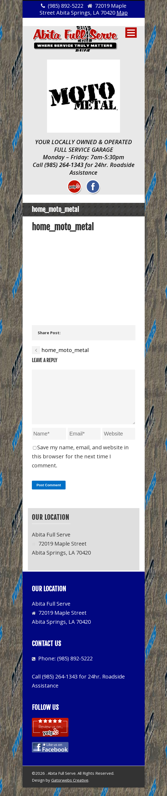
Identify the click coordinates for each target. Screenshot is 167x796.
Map (122, 12)
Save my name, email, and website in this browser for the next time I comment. (80, 464)
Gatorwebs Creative (69, 788)
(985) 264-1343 (63, 165)
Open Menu (131, 32)
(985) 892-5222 (75, 667)
